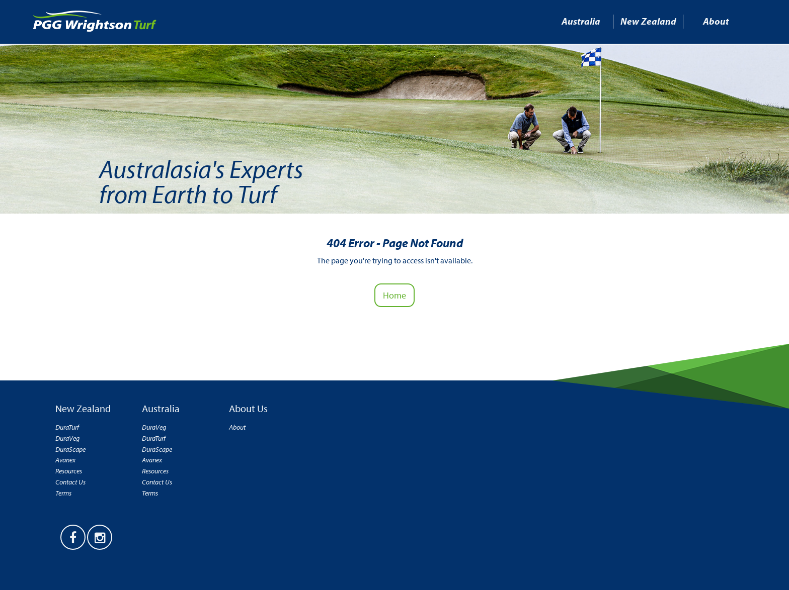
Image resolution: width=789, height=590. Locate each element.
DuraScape (70, 449)
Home (394, 295)
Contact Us (70, 481)
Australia (581, 21)
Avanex (65, 460)
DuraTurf (67, 427)
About (716, 21)
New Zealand (648, 21)
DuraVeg (67, 438)
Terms (63, 493)
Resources (68, 470)
